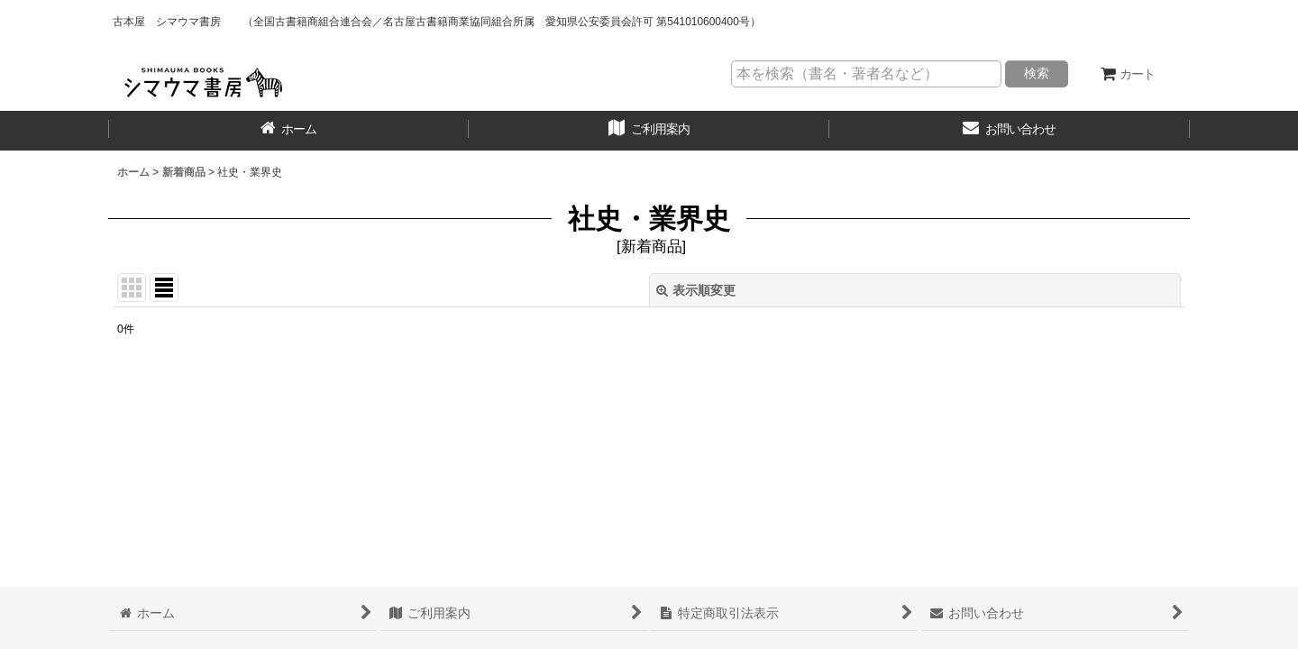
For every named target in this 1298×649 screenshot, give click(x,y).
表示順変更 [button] (696, 290)
